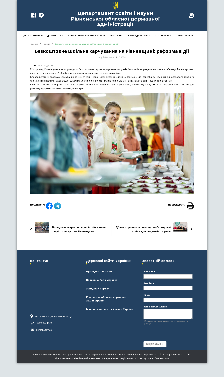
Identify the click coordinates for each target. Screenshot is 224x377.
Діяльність (54, 35)
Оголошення (163, 35)
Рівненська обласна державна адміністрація (106, 298)
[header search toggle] (191, 15)
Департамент (31, 35)
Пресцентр (184, 35)
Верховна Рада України (101, 279)
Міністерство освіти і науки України (109, 309)
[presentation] (165, 333)
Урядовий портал (97, 288)
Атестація (116, 35)
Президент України (99, 271)
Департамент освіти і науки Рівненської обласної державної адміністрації (115, 18)
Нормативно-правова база (85, 35)
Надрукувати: (181, 204)
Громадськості (138, 35)
